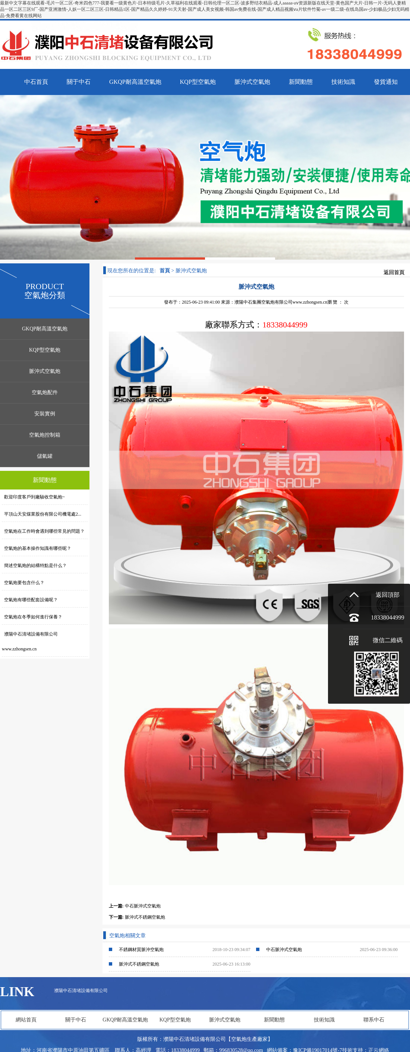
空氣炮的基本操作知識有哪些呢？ (36, 548)
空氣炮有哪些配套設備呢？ (30, 599)
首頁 (165, 270)
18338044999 (387, 617)
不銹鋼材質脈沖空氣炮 (141, 949)
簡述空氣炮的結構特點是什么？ (34, 565)
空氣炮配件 (45, 392)
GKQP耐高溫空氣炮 (44, 329)
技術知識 (324, 1020)
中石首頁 (36, 82)
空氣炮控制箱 (44, 435)
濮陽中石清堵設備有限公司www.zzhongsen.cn (30, 641)
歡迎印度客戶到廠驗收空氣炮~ (33, 497)
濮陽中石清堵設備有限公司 (81, 990)
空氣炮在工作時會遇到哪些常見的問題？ (43, 531)
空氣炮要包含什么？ (23, 582)
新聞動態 (274, 1020)
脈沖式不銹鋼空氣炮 (145, 917)
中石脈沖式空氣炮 (143, 906)
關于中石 (75, 1020)
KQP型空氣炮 (44, 350)
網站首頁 (26, 1020)
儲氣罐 (45, 456)
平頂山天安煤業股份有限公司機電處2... (41, 514)
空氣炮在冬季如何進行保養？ (32, 617)
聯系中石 (373, 1020)
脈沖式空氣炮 (44, 371)
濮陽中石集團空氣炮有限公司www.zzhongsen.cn (280, 302)
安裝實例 (44, 413)
